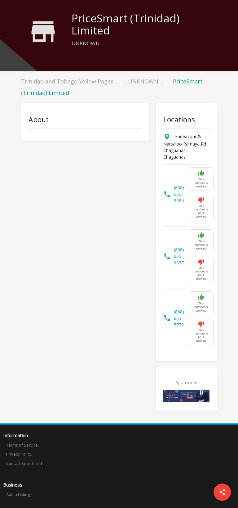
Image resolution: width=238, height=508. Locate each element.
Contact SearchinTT (24, 463)
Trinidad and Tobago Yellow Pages (67, 81)
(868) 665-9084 (179, 194)
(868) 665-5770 (179, 318)
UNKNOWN (143, 81)
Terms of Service (22, 445)
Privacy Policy (19, 454)
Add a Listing (18, 494)
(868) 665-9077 (179, 256)
